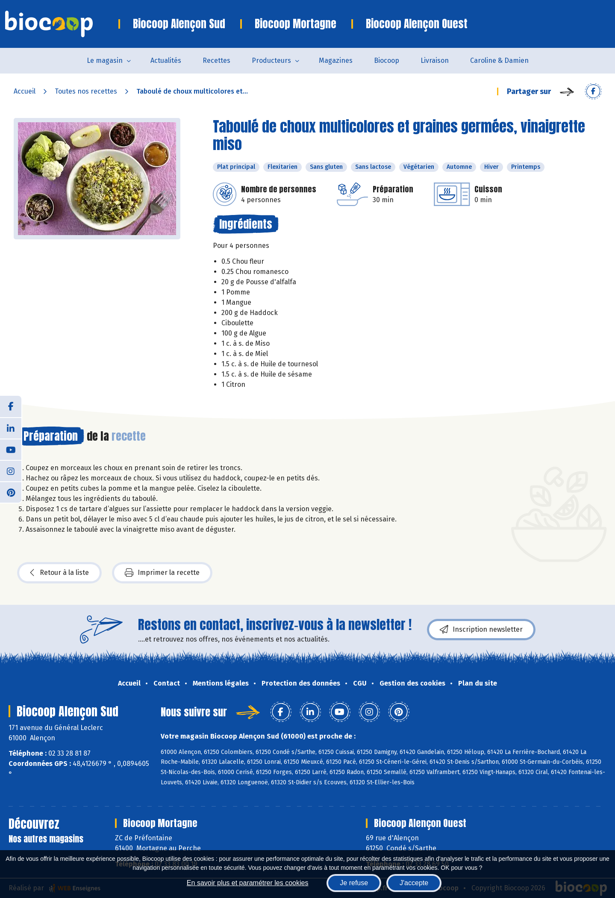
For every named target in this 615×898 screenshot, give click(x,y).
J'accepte (414, 882)
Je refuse (354, 882)
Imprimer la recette (162, 572)
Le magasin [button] (105, 60)
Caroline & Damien (499, 60)
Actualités (165, 60)
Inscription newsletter (481, 629)
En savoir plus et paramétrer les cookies (248, 882)
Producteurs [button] (271, 60)
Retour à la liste (59, 572)
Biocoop (386, 60)
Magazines (336, 60)
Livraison (435, 60)
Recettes (216, 60)
